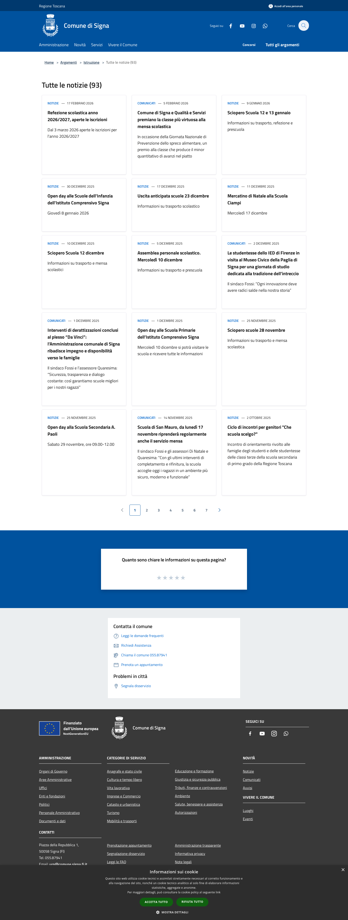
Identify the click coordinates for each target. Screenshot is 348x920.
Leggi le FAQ (116, 862)
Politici (44, 804)
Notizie (53, 103)
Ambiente (182, 796)
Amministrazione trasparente (198, 845)
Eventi (248, 819)
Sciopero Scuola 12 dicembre (76, 252)
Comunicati (146, 103)
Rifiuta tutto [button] (192, 902)
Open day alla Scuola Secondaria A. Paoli (81, 430)
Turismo (113, 812)
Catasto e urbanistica (123, 804)
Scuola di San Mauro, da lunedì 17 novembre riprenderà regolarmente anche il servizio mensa (172, 433)
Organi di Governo (53, 771)
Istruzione (91, 62)
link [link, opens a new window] (218, 892)
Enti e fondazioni (52, 796)
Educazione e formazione (194, 771)
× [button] (343, 870)
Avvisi (247, 788)
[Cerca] (303, 25)
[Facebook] (228, 25)
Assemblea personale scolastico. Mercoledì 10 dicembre (169, 256)
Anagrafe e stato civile (124, 771)
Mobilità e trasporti (122, 821)
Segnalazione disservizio (126, 853)
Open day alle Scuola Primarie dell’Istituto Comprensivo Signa (168, 333)
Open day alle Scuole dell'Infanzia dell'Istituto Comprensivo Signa (80, 199)
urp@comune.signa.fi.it (68, 864)
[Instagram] (251, 25)
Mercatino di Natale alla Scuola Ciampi (257, 199)
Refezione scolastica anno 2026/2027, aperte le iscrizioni (77, 116)
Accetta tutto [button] (156, 902)
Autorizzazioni (186, 812)
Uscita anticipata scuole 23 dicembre (173, 195)
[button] (174, 912)
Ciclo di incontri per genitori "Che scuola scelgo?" (259, 430)
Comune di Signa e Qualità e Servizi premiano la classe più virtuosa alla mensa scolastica (172, 119)
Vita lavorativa (118, 788)
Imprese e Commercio (123, 796)
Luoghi (248, 810)
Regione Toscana (52, 6)
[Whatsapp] (262, 25)
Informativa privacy (190, 853)
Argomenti (68, 62)
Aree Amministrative (55, 779)
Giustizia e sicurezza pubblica (197, 779)
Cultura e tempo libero (124, 779)
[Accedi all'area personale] (286, 6)
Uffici (43, 788)
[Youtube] (239, 25)
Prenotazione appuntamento (129, 845)
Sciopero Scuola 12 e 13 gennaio (259, 112)
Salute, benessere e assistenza (199, 804)
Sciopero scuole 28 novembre (256, 330)
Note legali (183, 862)
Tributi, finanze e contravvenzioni (201, 787)
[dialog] (174, 892)
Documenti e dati (52, 821)
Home (49, 62)
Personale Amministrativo (59, 812)
